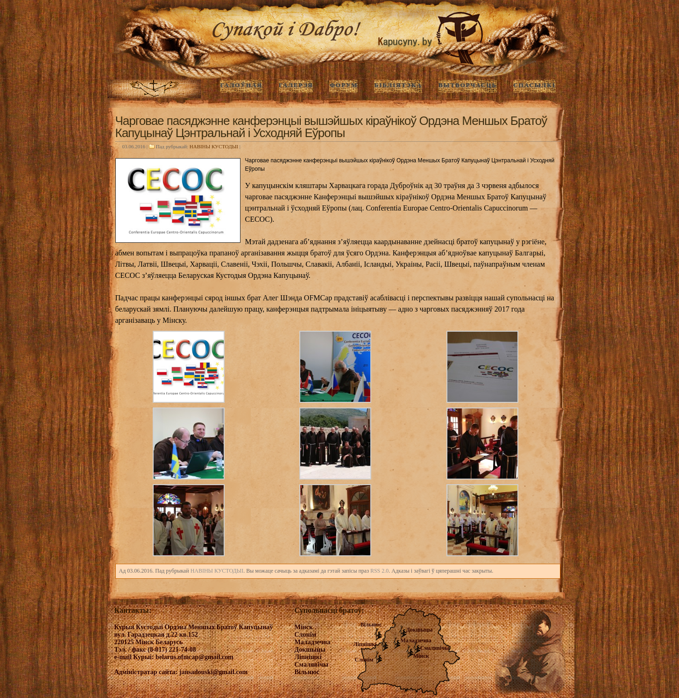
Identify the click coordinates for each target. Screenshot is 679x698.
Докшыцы (419, 629)
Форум (343, 84)
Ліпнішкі (365, 644)
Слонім (364, 659)
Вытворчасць (468, 84)
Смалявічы (434, 648)
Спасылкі (534, 84)
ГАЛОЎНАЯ (241, 84)
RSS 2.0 (379, 570)
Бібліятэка (398, 84)
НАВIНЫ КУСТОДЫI (214, 146)
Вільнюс (371, 624)
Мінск (421, 656)
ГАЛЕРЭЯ (296, 84)
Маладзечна (416, 640)
